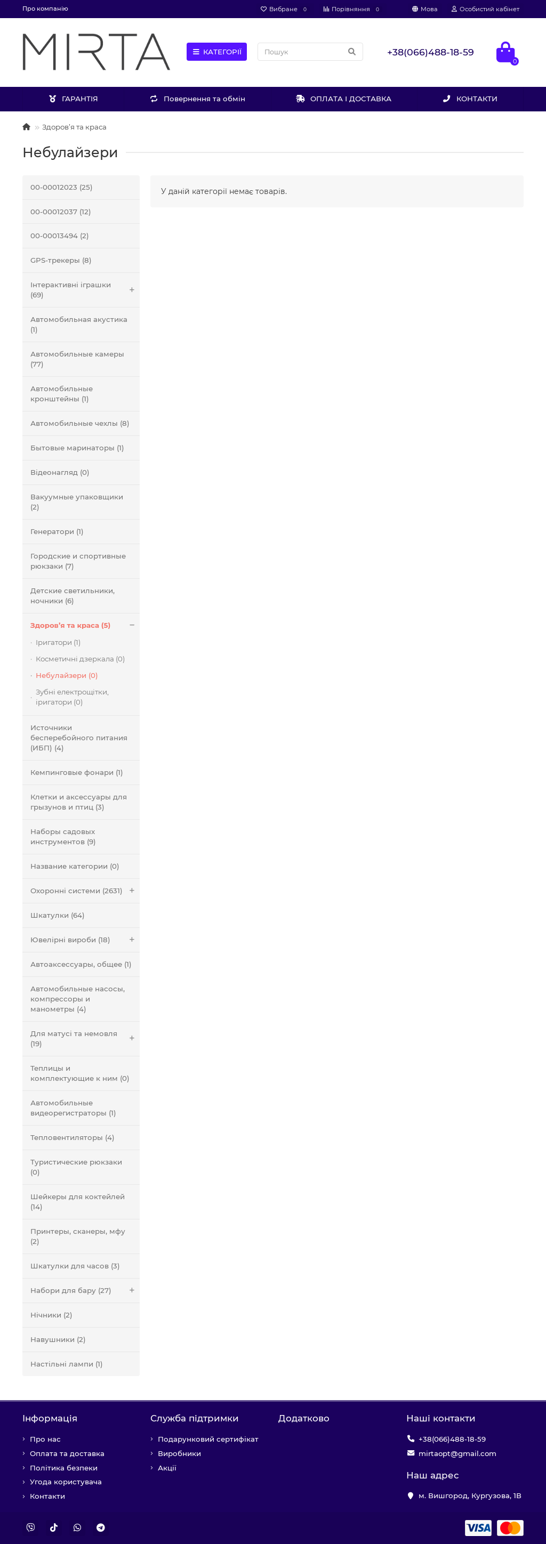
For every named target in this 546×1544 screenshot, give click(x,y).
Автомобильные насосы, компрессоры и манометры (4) (77, 998)
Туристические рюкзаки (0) (76, 1167)
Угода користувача (66, 1481)
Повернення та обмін (197, 98)
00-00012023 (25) (61, 187)
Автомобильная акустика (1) (78, 324)
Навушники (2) (58, 1339)
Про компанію (45, 8)
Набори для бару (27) (85, 1290)
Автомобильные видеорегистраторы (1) (73, 1107)
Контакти (47, 1496)
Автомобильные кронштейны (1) (61, 393)
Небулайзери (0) (67, 675)
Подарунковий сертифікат (208, 1439)
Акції (167, 1468)
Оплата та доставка (67, 1453)
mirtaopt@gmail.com (457, 1453)
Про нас (45, 1439)
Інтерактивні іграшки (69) (85, 289)
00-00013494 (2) (59, 235)
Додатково (304, 1418)
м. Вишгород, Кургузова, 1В (470, 1495)
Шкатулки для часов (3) (75, 1266)
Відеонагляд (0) (60, 472)
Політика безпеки (64, 1468)
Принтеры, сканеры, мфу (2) (77, 1236)
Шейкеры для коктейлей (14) (77, 1201)
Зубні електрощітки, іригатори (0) (72, 697)
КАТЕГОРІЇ (217, 51)
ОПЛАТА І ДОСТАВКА (343, 98)
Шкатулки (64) (57, 915)
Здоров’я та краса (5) (85, 625)
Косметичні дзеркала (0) (80, 658)
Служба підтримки (194, 1418)
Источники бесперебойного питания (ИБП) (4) (78, 737)
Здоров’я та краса (74, 127)
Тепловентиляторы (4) (72, 1137)
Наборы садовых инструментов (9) (63, 836)
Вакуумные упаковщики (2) (76, 501)
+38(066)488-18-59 (452, 1439)
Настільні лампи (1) (66, 1364)
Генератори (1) (57, 531)
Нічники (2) (51, 1315)
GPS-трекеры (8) (61, 260)
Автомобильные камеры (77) (77, 359)
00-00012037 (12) (60, 211)
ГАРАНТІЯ (73, 98)
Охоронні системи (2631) (85, 890)
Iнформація (49, 1418)
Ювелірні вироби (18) (85, 939)
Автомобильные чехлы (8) (80, 423)
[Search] (310, 52)
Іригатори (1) (58, 642)
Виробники (179, 1453)
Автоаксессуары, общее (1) (81, 964)
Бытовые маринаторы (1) (77, 447)
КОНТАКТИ (470, 98)
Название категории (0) (74, 866)
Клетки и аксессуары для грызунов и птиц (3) (78, 802)
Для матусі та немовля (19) (85, 1038)
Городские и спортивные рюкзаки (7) (78, 561)
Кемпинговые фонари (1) (76, 772)
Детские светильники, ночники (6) (72, 595)
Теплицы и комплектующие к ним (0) (80, 1073)
